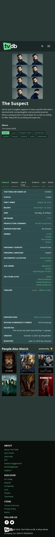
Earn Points (9, 453)
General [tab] (5, 182)
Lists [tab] (44, 182)
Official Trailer (45, 290)
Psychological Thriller (42, 271)
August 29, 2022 (44, 202)
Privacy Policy (10, 509)
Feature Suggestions (13, 463)
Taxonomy (8, 496)
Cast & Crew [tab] (23, 183)
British (48, 268)
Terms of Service (11, 505)
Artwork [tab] (35, 182)
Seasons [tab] (14, 182)
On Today (8, 479)
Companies (9, 486)
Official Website (44, 279)
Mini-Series (46, 239)
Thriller (48, 242)
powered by (46, 349)
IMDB (48, 276)
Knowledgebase (11, 467)
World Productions (43, 223)
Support (7, 470)
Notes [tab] (50, 182)
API (5, 460)
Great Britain (45, 258)
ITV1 (49, 218)
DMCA (7, 512)
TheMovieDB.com (43, 282)
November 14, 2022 (42, 207)
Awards (7, 482)
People (7, 493)
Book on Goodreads (42, 317)
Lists (6, 489)
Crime (48, 234)
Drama (48, 236)
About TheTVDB (11, 449)
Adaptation (46, 266)
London (48, 260)
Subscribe (8, 456)
